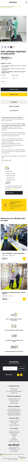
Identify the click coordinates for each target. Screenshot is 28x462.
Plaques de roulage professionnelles (14, 410)
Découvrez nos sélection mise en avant (13, 219)
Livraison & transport (14, 401)
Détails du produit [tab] (14, 106)
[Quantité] (3, 84)
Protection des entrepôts (14, 425)
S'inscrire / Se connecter (14, 431)
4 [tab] (14, 43)
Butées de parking (14, 422)
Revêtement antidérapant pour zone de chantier (13, 293)
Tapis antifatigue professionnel (14, 414)
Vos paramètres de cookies (14, 441)
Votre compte (14, 428)
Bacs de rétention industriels (14, 412)
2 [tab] (10, 43)
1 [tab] (7, 43)
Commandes (14, 435)
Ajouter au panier (14, 94)
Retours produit (14, 433)
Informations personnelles (14, 432)
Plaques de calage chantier (14, 409)
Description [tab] (14, 102)
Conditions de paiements (14, 400)
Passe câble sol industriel (14, 420)
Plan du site (10, 459)
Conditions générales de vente (14, 398)
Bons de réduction (14, 439)
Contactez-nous (14, 392)
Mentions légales (14, 390)
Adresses (14, 438)
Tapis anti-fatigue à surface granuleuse (13, 253)
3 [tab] (12, 43)
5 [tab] (16, 43)
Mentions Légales (17, 459)
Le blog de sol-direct (14, 403)
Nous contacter (9, 192)
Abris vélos (14, 423)
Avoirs (14, 436)
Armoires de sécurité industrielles (14, 413)
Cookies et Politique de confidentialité (14, 391)
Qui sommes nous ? (14, 388)
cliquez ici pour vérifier (6, 455)
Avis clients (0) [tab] (14, 110)
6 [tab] (19, 43)
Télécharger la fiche (6, 160)
